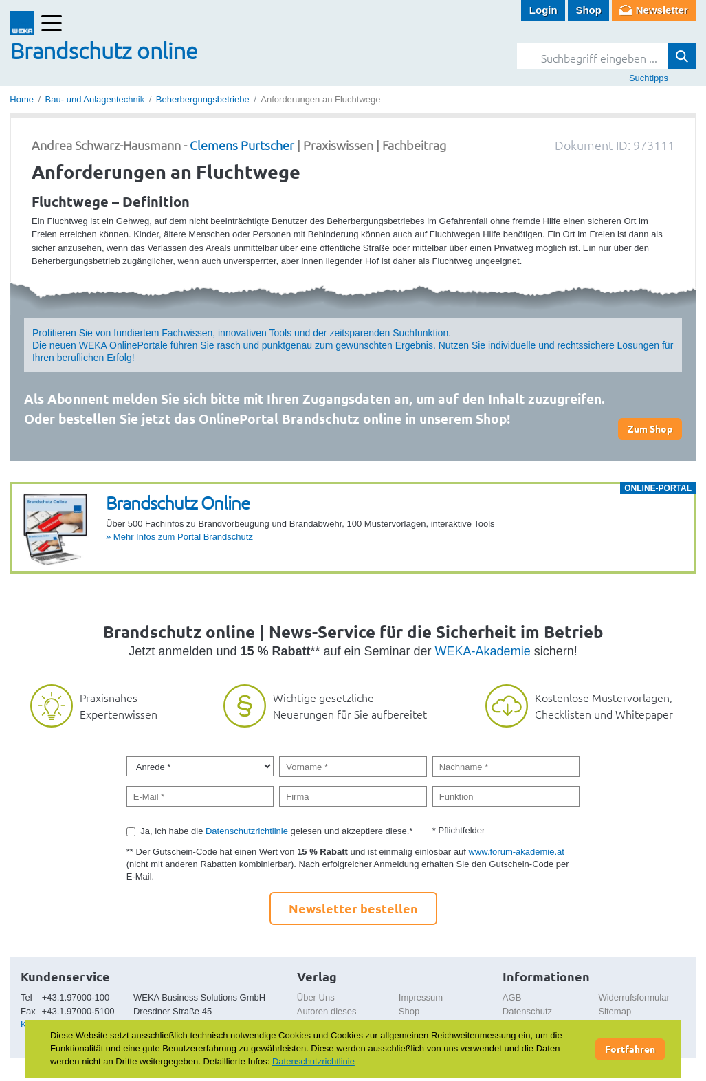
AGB (512, 997)
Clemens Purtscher (242, 145)
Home (22, 99)
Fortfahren (630, 1048)
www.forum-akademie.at (516, 852)
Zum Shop (650, 428)
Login (543, 10)
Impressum (421, 997)
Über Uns (316, 997)
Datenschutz (527, 1011)
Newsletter (662, 10)
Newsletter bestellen (353, 908)
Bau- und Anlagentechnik (95, 99)
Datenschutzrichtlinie (247, 831)
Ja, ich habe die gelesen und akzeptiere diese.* (276, 831)
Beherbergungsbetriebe (203, 99)
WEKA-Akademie (483, 651)
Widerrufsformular (633, 997)
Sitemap (614, 1011)
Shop (588, 10)
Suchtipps (648, 78)
